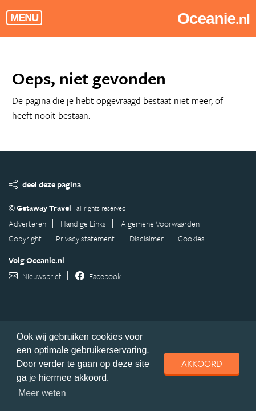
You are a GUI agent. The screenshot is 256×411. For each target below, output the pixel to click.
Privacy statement (85, 238)
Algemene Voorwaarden (160, 223)
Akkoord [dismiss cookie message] (201, 363)
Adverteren (27, 223)
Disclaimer (146, 238)
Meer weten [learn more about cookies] (42, 393)
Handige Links (83, 223)
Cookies (191, 238)
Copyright (25, 238)
